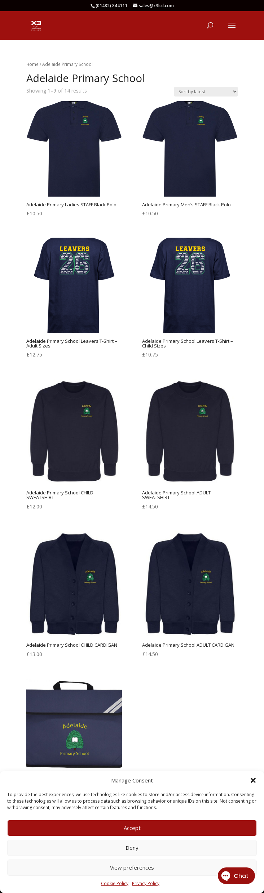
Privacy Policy (145, 883)
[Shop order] (206, 92)
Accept (132, 827)
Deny (132, 847)
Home (32, 64)
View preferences (132, 867)
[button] (253, 780)
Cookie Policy (114, 883)
